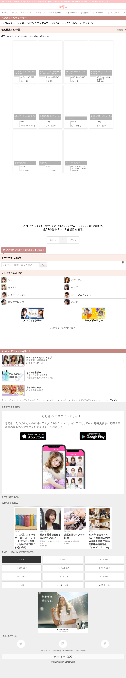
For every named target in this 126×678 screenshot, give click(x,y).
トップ (21, 559)
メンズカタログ (21, 568)
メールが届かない (67, 650)
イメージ (22, 36)
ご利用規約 (56, 650)
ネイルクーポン (63, 585)
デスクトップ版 (63, 656)
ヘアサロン (21, 576)
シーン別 (33, 36)
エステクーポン (104, 585)
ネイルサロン (63, 576)
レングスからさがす (11, 273)
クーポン (21, 585)
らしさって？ (45, 650)
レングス (11, 36)
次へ (73, 240)
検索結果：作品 (63, 29)
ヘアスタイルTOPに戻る (63, 328)
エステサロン (104, 576)
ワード (44, 36)
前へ (53, 240)
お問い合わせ (80, 650)
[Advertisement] (63, 200)
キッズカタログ (63, 568)
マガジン (63, 559)
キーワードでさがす (11, 257)
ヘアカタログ (104, 559)
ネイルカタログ (104, 568)
